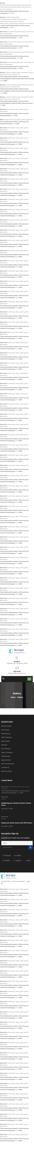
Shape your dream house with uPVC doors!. (17, 823)
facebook (7, 855)
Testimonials (5, 756)
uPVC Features (6, 737)
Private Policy (6, 881)
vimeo (28, 860)
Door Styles (5, 730)
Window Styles (6, 726)
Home (13, 697)
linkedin (6, 860)
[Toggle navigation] (29, 679)
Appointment (6, 760)
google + (18, 860)
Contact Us (5, 767)
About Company (7, 752)
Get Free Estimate (7, 764)
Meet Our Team (6, 771)
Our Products (6, 749)
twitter (17, 855)
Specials (4, 745)
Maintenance (5, 734)
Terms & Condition (18, 881)
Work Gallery (5, 741)
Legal (28, 881)
